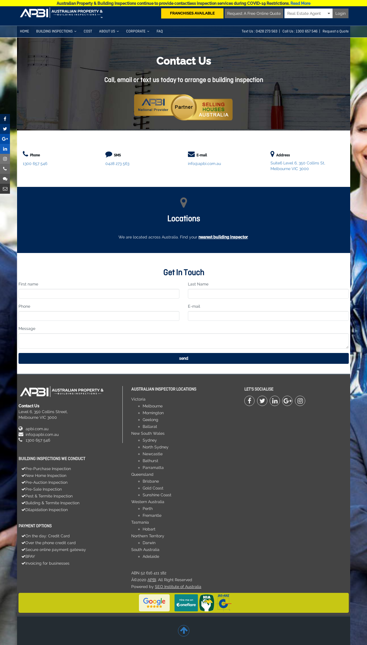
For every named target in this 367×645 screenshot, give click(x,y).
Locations (183, 219)
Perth (148, 508)
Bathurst (150, 460)
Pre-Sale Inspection (43, 489)
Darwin (149, 542)
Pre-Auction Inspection (46, 482)
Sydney (150, 440)
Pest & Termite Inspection (49, 496)
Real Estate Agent (308, 13)
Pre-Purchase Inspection (48, 468)
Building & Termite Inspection (52, 503)
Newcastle (153, 454)
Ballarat (150, 426)
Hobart (149, 529)
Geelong (150, 419)
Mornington (153, 413)
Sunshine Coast (157, 495)
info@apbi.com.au (204, 163)
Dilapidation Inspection (46, 509)
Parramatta (153, 467)
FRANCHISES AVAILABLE (192, 13)
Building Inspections (56, 31)
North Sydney (156, 447)
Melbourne (153, 406)
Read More (300, 3)
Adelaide (151, 556)
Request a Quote (336, 31)
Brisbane (151, 481)
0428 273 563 (266, 31)
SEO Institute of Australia (178, 586)
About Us (109, 31)
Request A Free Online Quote (254, 13)
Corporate (137, 31)
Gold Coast (153, 488)
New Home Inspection (45, 475)
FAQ (160, 31)
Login (340, 13)
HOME (24, 31)
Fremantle (152, 515)
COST (88, 31)
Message (27, 328)
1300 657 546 (35, 163)
